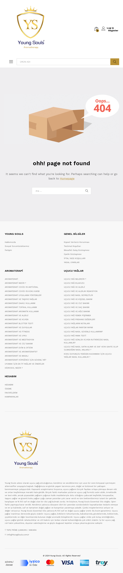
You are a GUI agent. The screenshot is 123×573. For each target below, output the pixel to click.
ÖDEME (8, 389)
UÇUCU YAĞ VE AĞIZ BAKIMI (77, 311)
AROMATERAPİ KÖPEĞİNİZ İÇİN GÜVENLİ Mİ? (25, 360)
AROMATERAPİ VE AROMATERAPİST (21, 352)
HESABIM (9, 385)
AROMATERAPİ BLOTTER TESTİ (19, 323)
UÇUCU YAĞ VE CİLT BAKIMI (76, 303)
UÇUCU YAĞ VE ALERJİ (74, 287)
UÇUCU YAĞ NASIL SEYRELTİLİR (78, 295)
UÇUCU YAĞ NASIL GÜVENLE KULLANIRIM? (83, 332)
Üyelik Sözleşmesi (73, 254)
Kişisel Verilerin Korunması (76, 242)
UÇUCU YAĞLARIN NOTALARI (77, 323)
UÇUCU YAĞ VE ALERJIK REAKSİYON (80, 291)
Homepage (67, 178)
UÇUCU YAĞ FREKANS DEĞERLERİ (79, 319)
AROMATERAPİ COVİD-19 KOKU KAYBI (22, 291)
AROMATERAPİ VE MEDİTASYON (19, 340)
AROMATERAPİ (11, 279)
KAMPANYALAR (11, 397)
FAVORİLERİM (11, 393)
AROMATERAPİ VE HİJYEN (16, 319)
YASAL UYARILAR (71, 262)
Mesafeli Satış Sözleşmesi (76, 250)
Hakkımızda (10, 242)
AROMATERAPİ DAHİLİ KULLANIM (20, 303)
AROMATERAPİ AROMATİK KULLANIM (22, 311)
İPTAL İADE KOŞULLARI (74, 258)
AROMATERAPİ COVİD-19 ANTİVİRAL (21, 287)
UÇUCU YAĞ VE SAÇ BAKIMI (76, 307)
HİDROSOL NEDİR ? (14, 368)
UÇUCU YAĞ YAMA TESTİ (75, 336)
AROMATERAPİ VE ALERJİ (16, 315)
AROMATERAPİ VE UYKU (16, 336)
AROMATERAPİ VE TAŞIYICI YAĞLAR (21, 299)
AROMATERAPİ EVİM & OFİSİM (19, 348)
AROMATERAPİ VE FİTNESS (17, 332)
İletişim (8, 250)
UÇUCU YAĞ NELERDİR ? (75, 279)
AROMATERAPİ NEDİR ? (15, 283)
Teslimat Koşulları (72, 246)
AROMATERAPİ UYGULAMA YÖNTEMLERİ (23, 295)
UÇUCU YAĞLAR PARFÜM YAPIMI (78, 327)
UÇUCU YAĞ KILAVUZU (74, 283)
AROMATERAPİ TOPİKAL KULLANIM (21, 307)
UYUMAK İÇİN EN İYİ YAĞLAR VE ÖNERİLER (24, 364)
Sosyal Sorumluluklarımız (17, 246)
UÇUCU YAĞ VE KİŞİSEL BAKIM (78, 299)
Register (113, 30)
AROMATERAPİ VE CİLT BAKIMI (19, 344)
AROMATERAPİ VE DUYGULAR (18, 327)
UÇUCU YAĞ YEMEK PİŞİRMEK (77, 315)
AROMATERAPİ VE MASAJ (16, 356)
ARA (114, 61)
